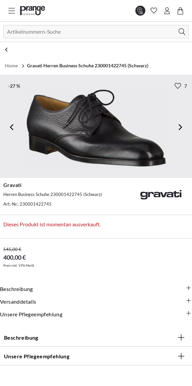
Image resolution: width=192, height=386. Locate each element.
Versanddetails (96, 301)
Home (11, 65)
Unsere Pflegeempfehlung (96, 314)
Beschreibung (96, 289)
